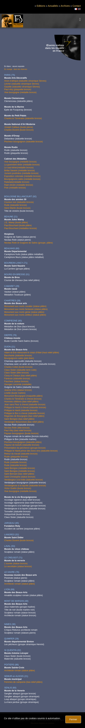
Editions (41, 5)
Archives (65, 5)
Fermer (73, 719)
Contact (77, 5)
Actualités (53, 5)
